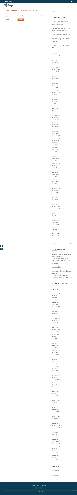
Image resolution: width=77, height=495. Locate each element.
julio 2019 (54, 167)
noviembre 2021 (55, 115)
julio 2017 (54, 197)
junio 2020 (54, 149)
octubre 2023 (55, 83)
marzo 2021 (54, 131)
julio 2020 (54, 147)
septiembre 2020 (55, 142)
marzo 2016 (54, 220)
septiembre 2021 (55, 119)
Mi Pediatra (58, 5)
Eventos (51, 5)
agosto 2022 (54, 99)
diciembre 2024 (55, 69)
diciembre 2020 (55, 135)
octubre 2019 (55, 165)
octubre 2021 (55, 117)
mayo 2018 (54, 183)
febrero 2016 (55, 222)
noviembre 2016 (55, 208)
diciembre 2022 (55, 92)
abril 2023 (54, 90)
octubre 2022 (55, 94)
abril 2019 (54, 172)
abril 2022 (54, 108)
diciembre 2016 (55, 206)
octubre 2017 (55, 192)
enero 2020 (54, 161)
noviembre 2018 (55, 181)
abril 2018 (54, 186)
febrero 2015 (55, 224)
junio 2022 (54, 103)
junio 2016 (54, 213)
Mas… (71, 5)
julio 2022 (54, 101)
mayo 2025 (54, 62)
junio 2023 (54, 85)
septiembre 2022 (55, 97)
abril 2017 (54, 202)
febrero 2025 (55, 67)
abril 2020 (54, 154)
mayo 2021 (54, 126)
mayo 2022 (54, 106)
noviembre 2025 (55, 55)
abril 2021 (54, 129)
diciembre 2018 (55, 179)
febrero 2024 (55, 78)
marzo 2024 (54, 76)
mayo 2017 (54, 199)
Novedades (34, 5)
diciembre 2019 (55, 163)
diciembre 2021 (55, 113)
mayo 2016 (54, 215)
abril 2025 (54, 65)
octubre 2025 (55, 58)
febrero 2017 (55, 204)
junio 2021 (54, 124)
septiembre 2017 (55, 195)
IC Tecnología (40, 491)
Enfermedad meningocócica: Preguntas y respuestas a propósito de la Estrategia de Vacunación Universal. (61, 39)
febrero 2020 (55, 158)
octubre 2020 (55, 140)
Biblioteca (65, 5)
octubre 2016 (55, 211)
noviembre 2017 (55, 190)
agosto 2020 (54, 145)
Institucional (26, 5)
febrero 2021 (55, 133)
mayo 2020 (54, 151)
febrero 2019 (55, 174)
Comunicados (55, 233)
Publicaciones (42, 5)
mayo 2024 (54, 74)
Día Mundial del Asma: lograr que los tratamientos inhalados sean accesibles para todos (62, 45)
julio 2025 (54, 60)
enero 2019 (54, 176)
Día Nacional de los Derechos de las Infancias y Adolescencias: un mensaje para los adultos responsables (61, 23)
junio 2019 (54, 170)
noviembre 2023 (55, 81)
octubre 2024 (55, 71)
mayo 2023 (54, 87)
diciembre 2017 (55, 188)
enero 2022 (54, 110)
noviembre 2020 (55, 138)
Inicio (19, 5)
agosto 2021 (54, 122)
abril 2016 (54, 218)
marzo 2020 (54, 156)
